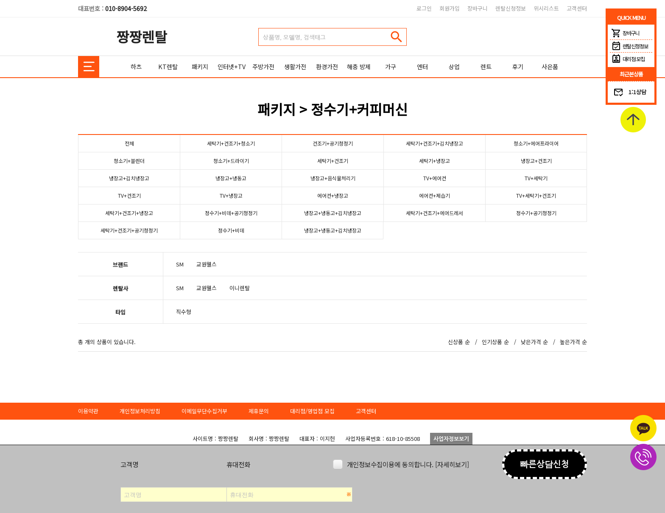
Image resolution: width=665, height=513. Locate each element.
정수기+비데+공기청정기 (231, 213)
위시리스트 (546, 8)
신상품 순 (459, 342)
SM (180, 264)
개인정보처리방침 (140, 411)
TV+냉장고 (231, 195)
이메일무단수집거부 (204, 411)
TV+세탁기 (536, 178)
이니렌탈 (239, 288)
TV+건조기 (129, 195)
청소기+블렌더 (129, 161)
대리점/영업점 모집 (312, 411)
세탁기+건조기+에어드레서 (435, 213)
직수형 (183, 312)
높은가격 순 (573, 342)
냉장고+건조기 (536, 161)
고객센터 (577, 8)
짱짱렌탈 (141, 36)
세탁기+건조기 (332, 161)
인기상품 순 (495, 342)
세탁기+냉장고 (434, 161)
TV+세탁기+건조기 (536, 195)
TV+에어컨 (434, 178)
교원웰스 (206, 264)
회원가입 (449, 8)
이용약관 (88, 411)
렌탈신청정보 (510, 8)
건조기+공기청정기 (333, 143)
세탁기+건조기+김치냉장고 (435, 143)
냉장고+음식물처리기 (332, 178)
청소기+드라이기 (231, 161)
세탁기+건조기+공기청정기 (129, 230)
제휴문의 (259, 411)
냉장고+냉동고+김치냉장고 (333, 213)
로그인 (424, 8)
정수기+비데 (231, 230)
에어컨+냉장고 (332, 195)
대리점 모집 (627, 59)
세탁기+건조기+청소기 (231, 143)
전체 (129, 143)
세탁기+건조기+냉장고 (129, 213)
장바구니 (477, 8)
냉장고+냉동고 (231, 178)
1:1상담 (637, 92)
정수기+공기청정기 (536, 213)
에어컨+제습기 (434, 195)
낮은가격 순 (534, 342)
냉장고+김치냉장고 (129, 178)
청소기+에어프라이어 (536, 143)
